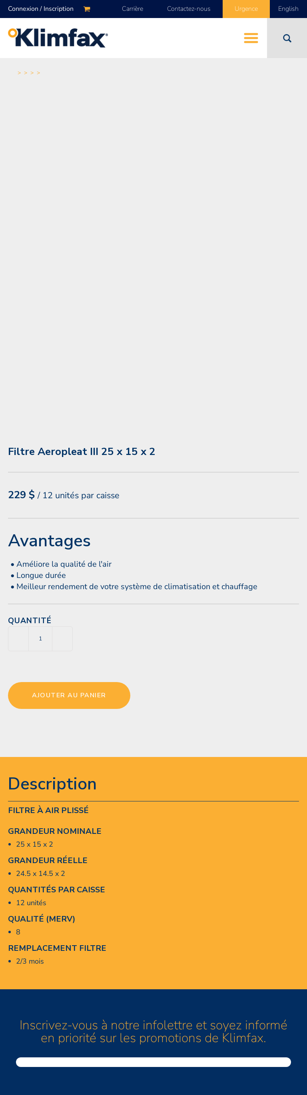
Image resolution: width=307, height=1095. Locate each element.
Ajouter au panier (69, 695)
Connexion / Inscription (41, 8)
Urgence (246, 8)
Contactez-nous (189, 8)
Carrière (132, 8)
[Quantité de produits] (40, 639)
